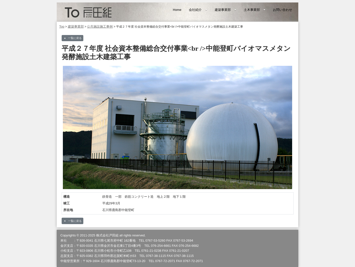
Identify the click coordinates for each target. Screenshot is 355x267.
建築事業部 (225, 10)
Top (61, 26)
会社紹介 (198, 10)
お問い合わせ (282, 10)
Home (177, 10)
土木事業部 (255, 10)
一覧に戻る (75, 37)
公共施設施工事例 (100, 26)
